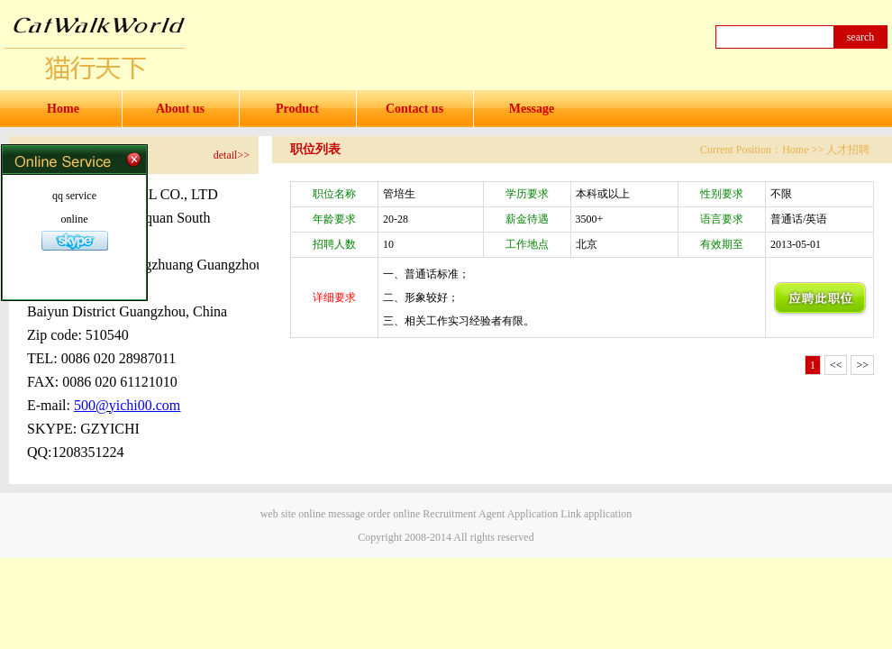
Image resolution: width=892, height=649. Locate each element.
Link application (596, 513)
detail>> (232, 155)
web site (278, 513)
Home (63, 108)
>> (862, 365)
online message (331, 513)
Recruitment (449, 513)
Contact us (414, 108)
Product (297, 108)
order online (394, 513)
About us (180, 108)
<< (836, 365)
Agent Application (518, 513)
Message (532, 108)
